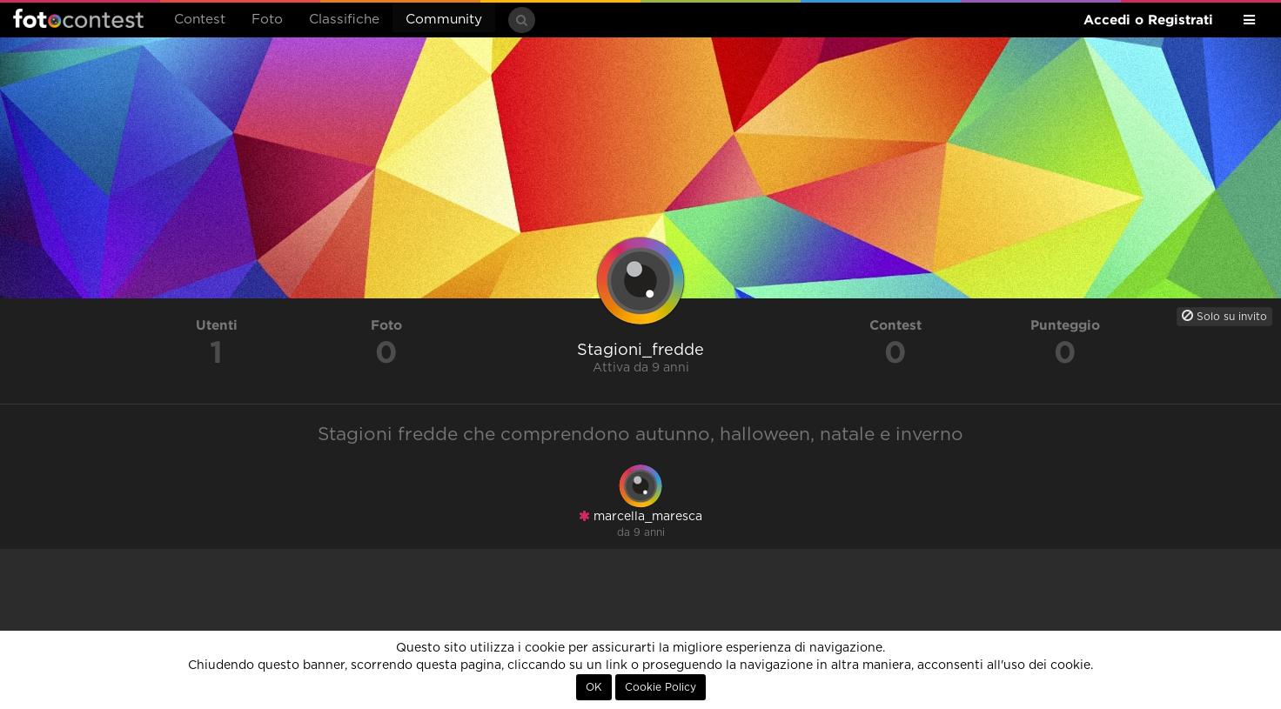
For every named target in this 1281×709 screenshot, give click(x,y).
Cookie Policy (660, 687)
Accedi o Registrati (1148, 19)
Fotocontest (78, 18)
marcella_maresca (640, 516)
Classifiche (344, 19)
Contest (199, 19)
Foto (267, 19)
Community (444, 19)
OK (594, 687)
